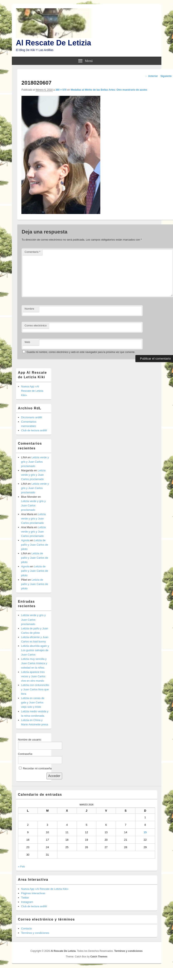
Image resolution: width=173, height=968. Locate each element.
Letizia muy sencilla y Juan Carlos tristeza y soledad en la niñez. (34, 663)
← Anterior (151, 76)
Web (27, 342)
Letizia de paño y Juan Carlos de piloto (34, 545)
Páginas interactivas (33, 893)
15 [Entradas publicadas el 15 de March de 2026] (145, 832)
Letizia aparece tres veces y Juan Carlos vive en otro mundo (33, 676)
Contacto (26, 928)
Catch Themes (98, 956)
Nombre (29, 308)
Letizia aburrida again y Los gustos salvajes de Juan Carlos (35, 650)
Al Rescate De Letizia (53, 43)
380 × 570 (61, 89)
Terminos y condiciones (35, 932)
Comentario (32, 251)
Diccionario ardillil (31, 417)
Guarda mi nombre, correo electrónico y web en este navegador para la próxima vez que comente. (81, 352)
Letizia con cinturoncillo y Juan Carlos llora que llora (35, 689)
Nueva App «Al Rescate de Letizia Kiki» (32, 391)
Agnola (25, 540)
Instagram (27, 902)
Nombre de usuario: (30, 739)
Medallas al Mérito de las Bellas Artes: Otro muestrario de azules (109, 89)
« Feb (21, 866)
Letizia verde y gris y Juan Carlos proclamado (35, 462)
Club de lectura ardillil (34, 430)
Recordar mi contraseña (37, 768)
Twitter (25, 897)
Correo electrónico (36, 325)
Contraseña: (25, 753)
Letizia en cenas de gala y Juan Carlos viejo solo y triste (32, 702)
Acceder (54, 776)
